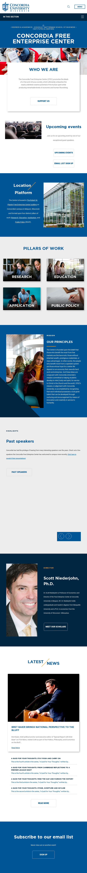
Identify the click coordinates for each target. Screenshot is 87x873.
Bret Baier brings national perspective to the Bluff (43, 728)
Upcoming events (63, 126)
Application (32, 218)
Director (49, 568)
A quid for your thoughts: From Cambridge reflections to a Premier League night (40, 769)
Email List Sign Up (63, 163)
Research (14, 218)
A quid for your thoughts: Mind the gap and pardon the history (42, 779)
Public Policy (20, 222)
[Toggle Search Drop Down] (68, 7)
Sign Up (43, 854)
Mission (51, 335)
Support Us (43, 101)
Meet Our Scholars (56, 627)
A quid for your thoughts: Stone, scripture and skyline (38, 788)
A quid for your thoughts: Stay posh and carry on (36, 758)
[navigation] (43, 17)
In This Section (11, 17)
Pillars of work (43, 248)
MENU (79, 7)
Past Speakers (19, 472)
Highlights (12, 431)
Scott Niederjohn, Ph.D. (61, 581)
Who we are (43, 69)
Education (23, 218)
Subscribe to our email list (43, 836)
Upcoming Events (64, 153)
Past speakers (20, 441)
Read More (16, 748)
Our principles (60, 342)
